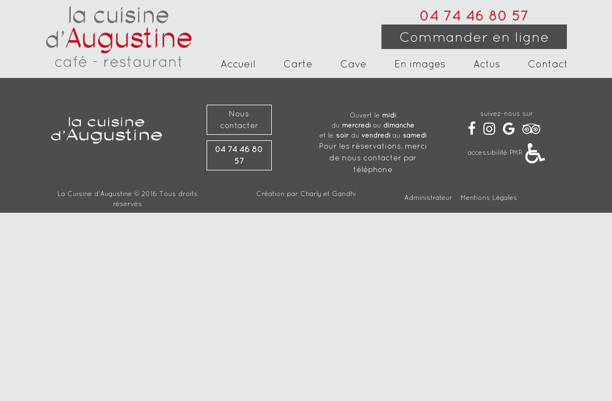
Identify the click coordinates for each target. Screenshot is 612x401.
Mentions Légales (489, 197)
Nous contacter (239, 119)
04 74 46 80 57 (473, 15)
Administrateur (428, 197)
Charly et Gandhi (328, 193)
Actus (486, 65)
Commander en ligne (474, 37)
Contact (548, 65)
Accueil (238, 65)
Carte (297, 65)
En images (419, 65)
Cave (353, 65)
